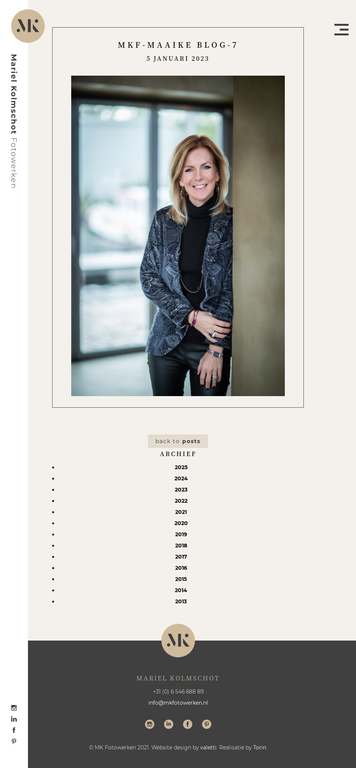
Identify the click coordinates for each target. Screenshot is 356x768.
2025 (181, 467)
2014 (181, 590)
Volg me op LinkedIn (168, 725)
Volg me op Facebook (187, 725)
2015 (181, 579)
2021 (181, 512)
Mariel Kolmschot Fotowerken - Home (14, 121)
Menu (341, 29)
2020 (181, 523)
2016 (181, 568)
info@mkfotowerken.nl (178, 702)
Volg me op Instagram (149, 725)
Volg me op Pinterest (206, 725)
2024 (181, 478)
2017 (181, 556)
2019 (181, 534)
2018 (181, 545)
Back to (178, 441)
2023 (181, 489)
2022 (181, 500)
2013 (181, 601)
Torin (259, 747)
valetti (208, 747)
